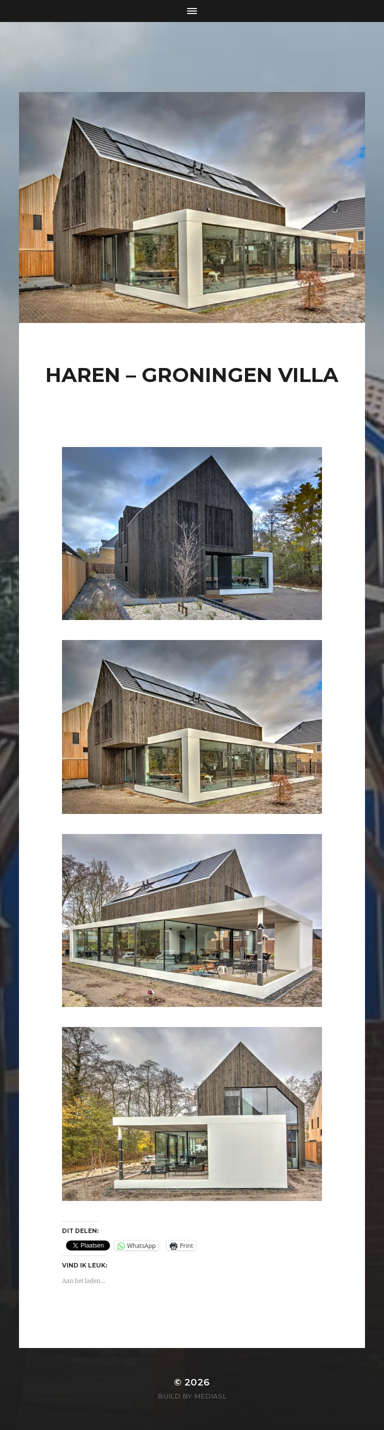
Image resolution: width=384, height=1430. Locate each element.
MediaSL (210, 1396)
